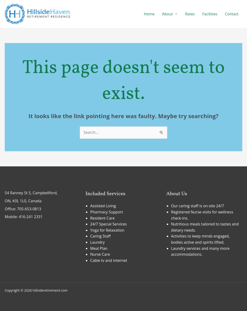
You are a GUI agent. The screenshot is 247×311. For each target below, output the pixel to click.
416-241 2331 (31, 216)
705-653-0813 (29, 209)
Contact (231, 14)
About (167, 14)
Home (149, 14)
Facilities (209, 14)
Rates (190, 14)
